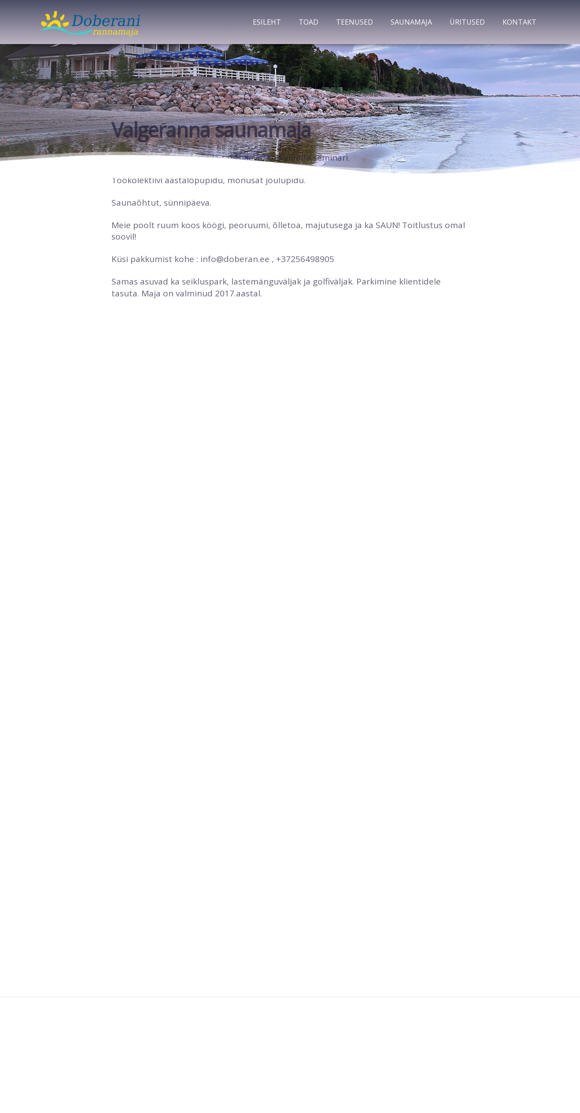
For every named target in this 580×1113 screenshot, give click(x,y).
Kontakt (519, 22)
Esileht (267, 22)
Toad (308, 22)
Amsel (305, 1081)
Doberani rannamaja (290, 1020)
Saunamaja (411, 22)
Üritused (467, 22)
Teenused (354, 22)
